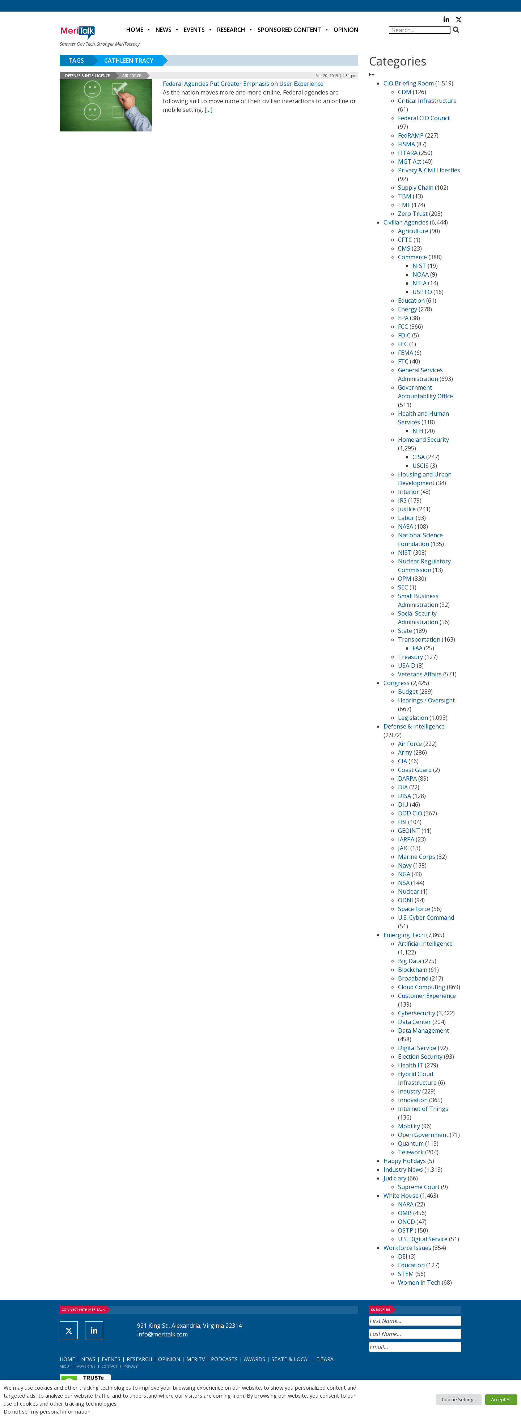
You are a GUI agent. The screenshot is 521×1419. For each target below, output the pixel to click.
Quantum (411, 1143)
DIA (403, 787)
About (65, 1366)
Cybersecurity (416, 1013)
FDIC (404, 335)
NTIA (419, 283)
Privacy (130, 1366)
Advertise (86, 1366)
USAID (406, 665)
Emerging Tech (404, 935)
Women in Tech (419, 1282)
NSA (404, 883)
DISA (404, 796)
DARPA (407, 778)
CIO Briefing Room (409, 83)
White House (401, 1196)
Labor (406, 518)
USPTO (422, 292)
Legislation (413, 718)
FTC (403, 361)
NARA (406, 1204)
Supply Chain (415, 188)
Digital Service (417, 1048)
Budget (408, 692)
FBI (402, 822)
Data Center (414, 1022)
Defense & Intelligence (87, 75)
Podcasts (224, 1359)
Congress (397, 683)
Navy (405, 865)
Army (405, 752)
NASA (405, 526)
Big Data (410, 961)
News (163, 30)
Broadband (413, 978)
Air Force (131, 75)
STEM (406, 1274)
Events (194, 30)
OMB (405, 1213)
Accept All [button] (501, 1399)
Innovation (413, 1100)
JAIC (403, 848)
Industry (409, 1091)
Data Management (423, 1030)
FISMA (406, 144)
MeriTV (195, 1359)
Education (411, 301)
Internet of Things (423, 1109)
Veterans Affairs (420, 674)
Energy (407, 309)
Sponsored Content (289, 30)
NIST (419, 266)
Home (134, 30)
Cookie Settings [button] (459, 1399)
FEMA (405, 353)
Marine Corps (416, 857)
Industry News (403, 1170)
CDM (404, 92)
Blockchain (412, 970)
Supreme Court (419, 1187)
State (405, 631)
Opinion (346, 30)
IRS (402, 500)
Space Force (414, 909)
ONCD (406, 1222)
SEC (403, 587)
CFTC (405, 240)
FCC (403, 327)
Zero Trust (413, 214)
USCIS (420, 466)
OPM (404, 579)
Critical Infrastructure (427, 101)
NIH (417, 431)
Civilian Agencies (406, 222)
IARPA (406, 839)
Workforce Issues (407, 1248)
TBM (404, 196)
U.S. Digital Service (423, 1239)
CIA (402, 761)
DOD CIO (410, 813)
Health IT (410, 1065)
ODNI (405, 900)
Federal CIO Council (424, 118)
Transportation (419, 639)
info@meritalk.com (162, 1334)
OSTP (405, 1230)
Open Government (423, 1135)
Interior (408, 492)
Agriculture (413, 231)
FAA (417, 648)
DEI (402, 1256)
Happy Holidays (405, 1161)
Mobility (409, 1126)
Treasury (410, 657)
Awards (254, 1359)
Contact (109, 1366)
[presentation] (424, 1369)
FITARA (408, 153)
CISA (418, 457)
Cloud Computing (421, 987)
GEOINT (409, 831)
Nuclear (408, 891)
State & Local (290, 1359)
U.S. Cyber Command (426, 917)
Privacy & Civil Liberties (429, 170)
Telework (411, 1152)
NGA (404, 874)
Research (231, 30)
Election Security (420, 1057)
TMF (404, 205)
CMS (404, 248)
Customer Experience (427, 996)
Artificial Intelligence (425, 944)
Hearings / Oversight (426, 700)
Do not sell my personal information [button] (47, 1411)
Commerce (412, 257)
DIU (403, 805)
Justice (407, 509)
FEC (403, 344)
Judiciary (395, 1178)
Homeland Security (423, 440)
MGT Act (409, 161)
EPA (403, 318)
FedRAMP (411, 135)
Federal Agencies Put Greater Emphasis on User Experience (243, 84)
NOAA (420, 274)
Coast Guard (415, 770)
